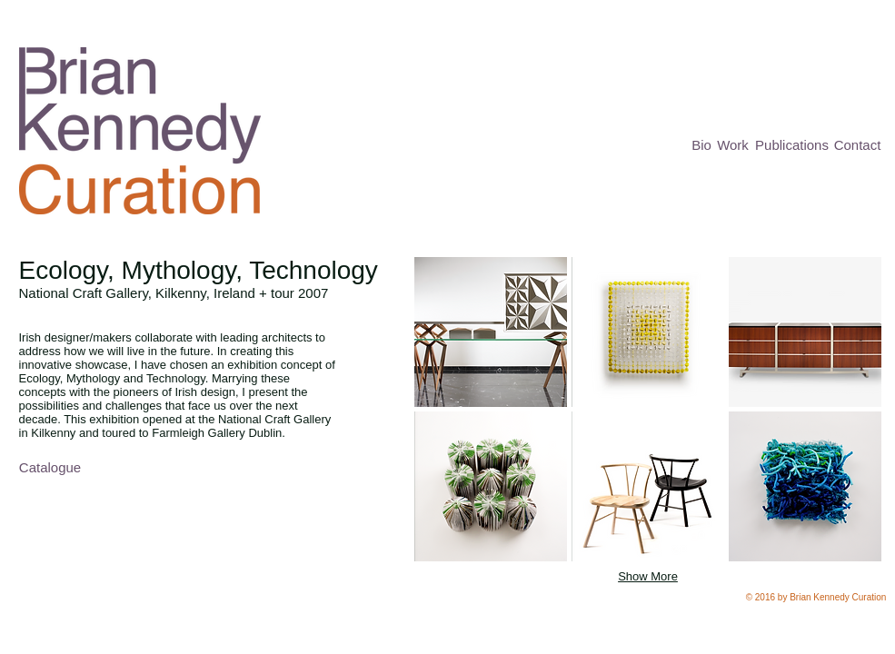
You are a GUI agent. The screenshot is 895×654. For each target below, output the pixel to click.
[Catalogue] (50, 467)
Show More (648, 576)
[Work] (733, 145)
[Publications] (792, 144)
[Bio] (702, 144)
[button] (490, 332)
